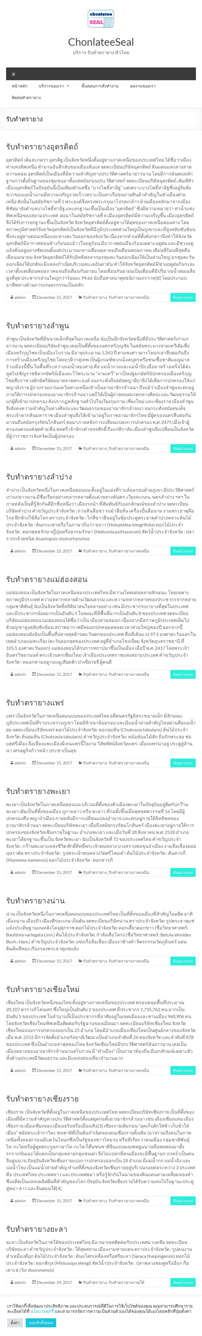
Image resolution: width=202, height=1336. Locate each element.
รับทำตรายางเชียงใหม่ (43, 989)
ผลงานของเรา (143, 85)
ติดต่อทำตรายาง (26, 97)
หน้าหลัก (19, 85)
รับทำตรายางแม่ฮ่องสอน (46, 579)
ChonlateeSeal (101, 41)
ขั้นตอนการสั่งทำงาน (100, 85)
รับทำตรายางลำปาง (39, 476)
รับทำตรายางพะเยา (38, 791)
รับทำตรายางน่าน (35, 900)
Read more (183, 297)
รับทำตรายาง (95, 297)
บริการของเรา (54, 85)
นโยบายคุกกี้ (42, 1311)
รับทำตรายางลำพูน (37, 325)
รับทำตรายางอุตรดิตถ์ (42, 146)
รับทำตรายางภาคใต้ (126, 1282)
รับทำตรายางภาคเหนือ (129, 297)
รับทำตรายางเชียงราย (42, 1098)
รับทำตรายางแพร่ (35, 702)
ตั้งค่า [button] (15, 1322)
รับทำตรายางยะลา (36, 1228)
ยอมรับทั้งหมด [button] (41, 1322)
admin (20, 297)
